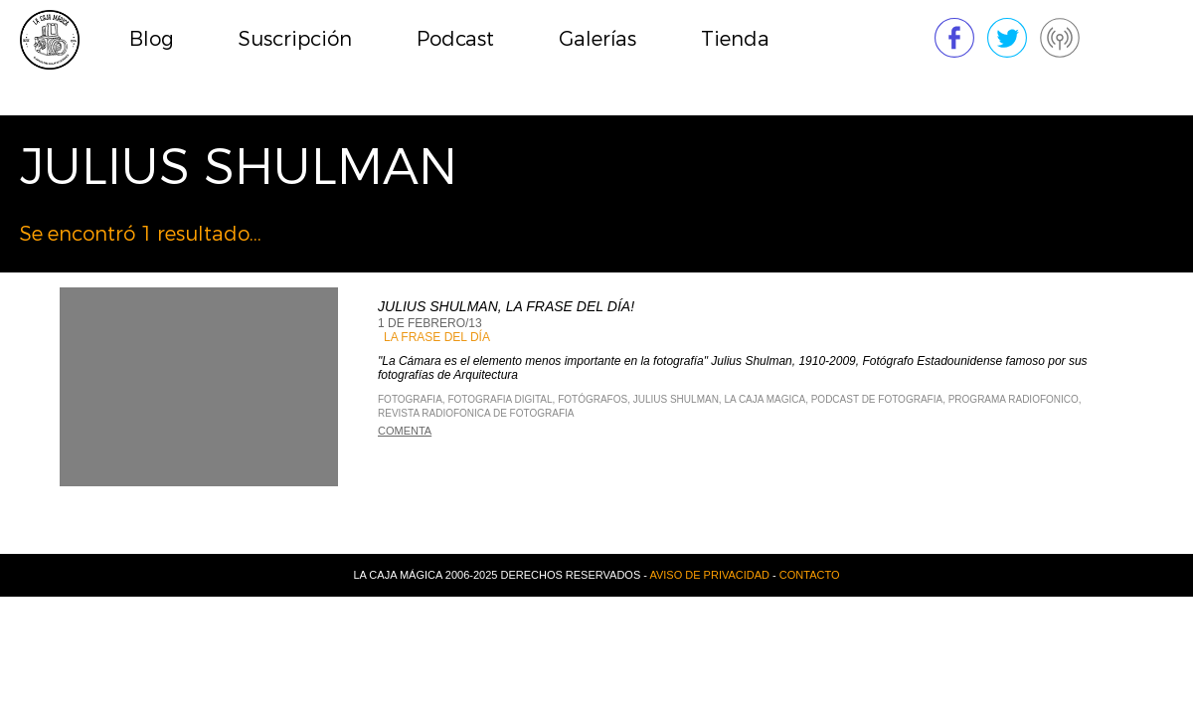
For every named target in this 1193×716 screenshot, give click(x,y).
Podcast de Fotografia (876, 399)
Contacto (809, 575)
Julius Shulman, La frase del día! (506, 306)
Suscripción (295, 39)
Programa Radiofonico (1013, 399)
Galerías (597, 39)
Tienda (735, 39)
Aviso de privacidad (709, 575)
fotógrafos (592, 399)
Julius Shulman (676, 399)
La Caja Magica (764, 399)
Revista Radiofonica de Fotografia (476, 413)
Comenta (404, 431)
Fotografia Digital (499, 399)
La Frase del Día (437, 337)
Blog (151, 39)
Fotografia (410, 399)
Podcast (455, 39)
